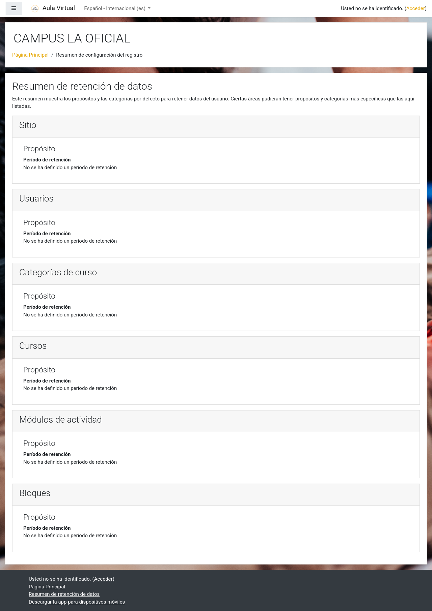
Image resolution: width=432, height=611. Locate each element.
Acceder (415, 8)
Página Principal (30, 55)
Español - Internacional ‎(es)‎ (115, 8)
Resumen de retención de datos (64, 594)
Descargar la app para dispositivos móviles (77, 602)
